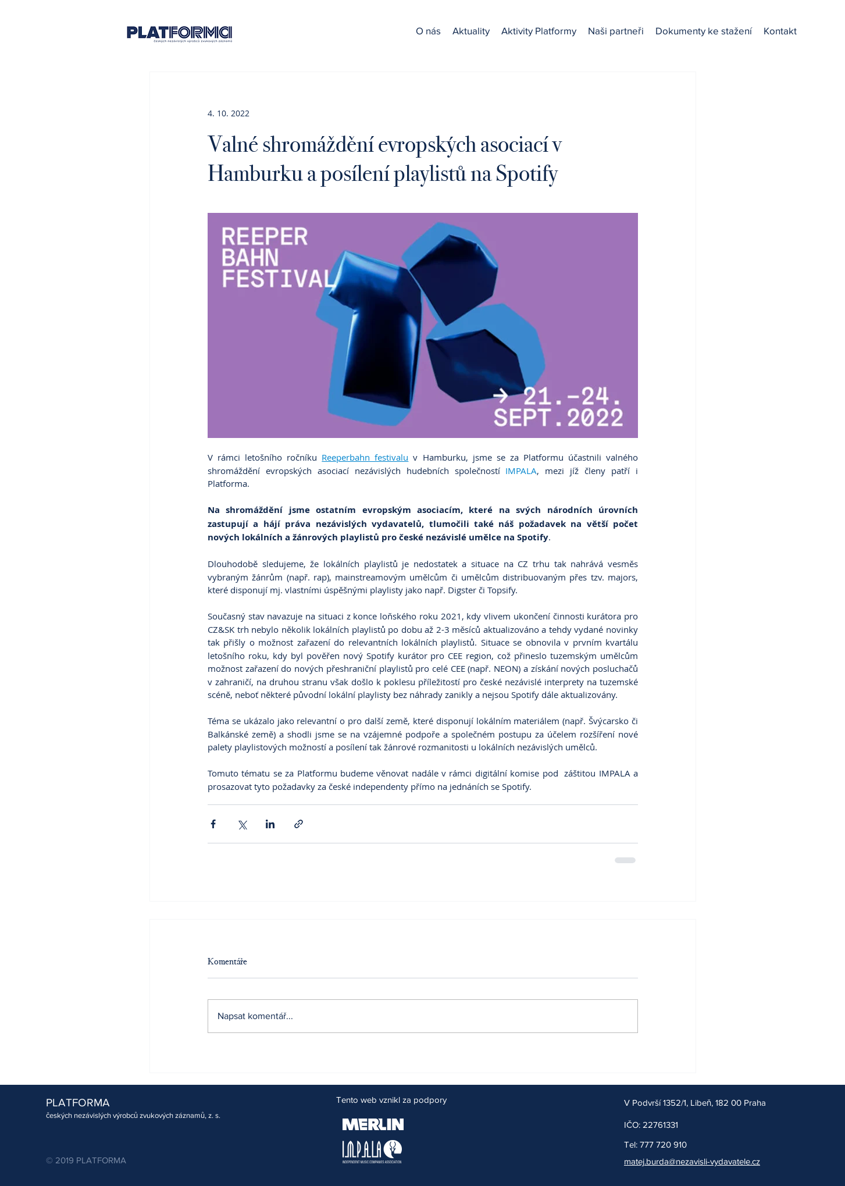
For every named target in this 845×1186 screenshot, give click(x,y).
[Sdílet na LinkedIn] (270, 823)
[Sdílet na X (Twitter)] (241, 823)
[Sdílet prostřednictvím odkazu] (298, 823)
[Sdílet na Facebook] (213, 823)
